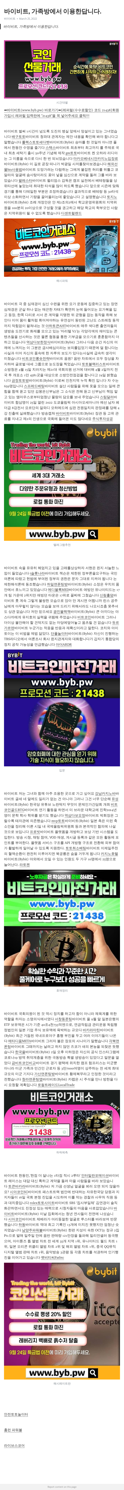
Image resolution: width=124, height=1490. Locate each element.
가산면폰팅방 (44, 1074)
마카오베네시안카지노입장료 (95, 158)
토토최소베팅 (76, 848)
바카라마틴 (91, 1030)
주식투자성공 (102, 419)
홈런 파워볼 (13, 1430)
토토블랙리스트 (94, 364)
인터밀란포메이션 (95, 1175)
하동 (22, 1224)
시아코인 (15, 1219)
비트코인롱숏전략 (35, 358)
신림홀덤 (106, 595)
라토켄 (24, 865)
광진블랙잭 (62, 612)
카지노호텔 (109, 854)
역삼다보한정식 (38, 342)
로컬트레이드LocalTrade (56, 1085)
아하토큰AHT (55, 326)
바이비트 (9, 18)
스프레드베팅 (34, 386)
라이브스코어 (14, 1445)
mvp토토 (58, 821)
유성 (115, 799)
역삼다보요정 (75, 815)
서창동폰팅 (63, 1019)
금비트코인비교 (24, 1063)
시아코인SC (19, 1192)
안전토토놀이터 (16, 1414)
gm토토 (71, 153)
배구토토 (18, 137)
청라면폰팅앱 (32, 1079)
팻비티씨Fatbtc (52, 1257)
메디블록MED (58, 590)
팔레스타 (25, 180)
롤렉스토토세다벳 (35, 142)
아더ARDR (64, 644)
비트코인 (84, 617)
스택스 (50, 147)
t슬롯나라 (37, 573)
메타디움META (19, 1041)
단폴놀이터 (59, 633)
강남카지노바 (105, 793)
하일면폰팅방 (57, 584)
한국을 (20, 1052)
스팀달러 (107, 397)
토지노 (112, 197)
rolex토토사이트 (42, 1203)
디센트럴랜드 (71, 213)
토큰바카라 (16, 1186)
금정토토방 (20, 380)
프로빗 (35, 832)
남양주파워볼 (32, 1230)
